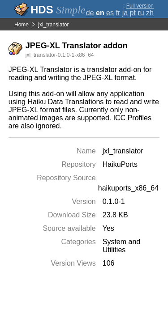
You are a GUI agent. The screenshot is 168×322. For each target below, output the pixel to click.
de (90, 13)
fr (118, 13)
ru (141, 13)
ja (125, 13)
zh (150, 13)
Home (21, 24)
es (110, 13)
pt (133, 13)
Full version (140, 6)
